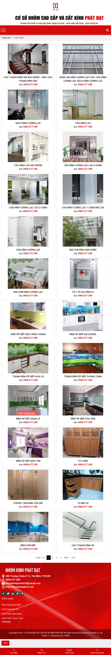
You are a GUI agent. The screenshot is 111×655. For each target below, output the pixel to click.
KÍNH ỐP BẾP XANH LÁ (28, 418)
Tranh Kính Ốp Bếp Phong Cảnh (83, 376)
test (5, 643)
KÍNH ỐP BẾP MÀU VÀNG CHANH (28, 334)
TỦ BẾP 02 (83, 503)
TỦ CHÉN (83, 461)
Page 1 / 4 (40, 557)
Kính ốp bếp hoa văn (83, 418)
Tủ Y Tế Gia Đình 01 (83, 292)
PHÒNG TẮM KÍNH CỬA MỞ (28, 503)
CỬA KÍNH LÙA (83, 123)
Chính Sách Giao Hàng (11, 614)
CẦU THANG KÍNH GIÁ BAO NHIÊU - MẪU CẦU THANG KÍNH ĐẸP (28, 79)
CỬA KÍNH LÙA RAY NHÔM (28, 165)
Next (66, 557)
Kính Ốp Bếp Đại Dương (82, 334)
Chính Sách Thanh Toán (12, 618)
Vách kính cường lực (28, 123)
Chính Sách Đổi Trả (10, 609)
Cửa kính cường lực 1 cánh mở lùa (83, 207)
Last (73, 557)
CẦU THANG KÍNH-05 (83, 545)
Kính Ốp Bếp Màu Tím (28, 461)
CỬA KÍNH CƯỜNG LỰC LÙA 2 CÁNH (28, 207)
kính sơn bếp (28, 545)
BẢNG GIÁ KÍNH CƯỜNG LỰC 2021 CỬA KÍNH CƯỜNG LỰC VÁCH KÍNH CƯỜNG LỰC (82, 79)
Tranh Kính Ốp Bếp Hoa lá (28, 376)
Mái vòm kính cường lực (28, 292)
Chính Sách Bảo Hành (11, 605)
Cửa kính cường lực (28, 249)
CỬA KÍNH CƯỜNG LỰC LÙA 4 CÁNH (83, 165)
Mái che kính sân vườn (82, 249)
